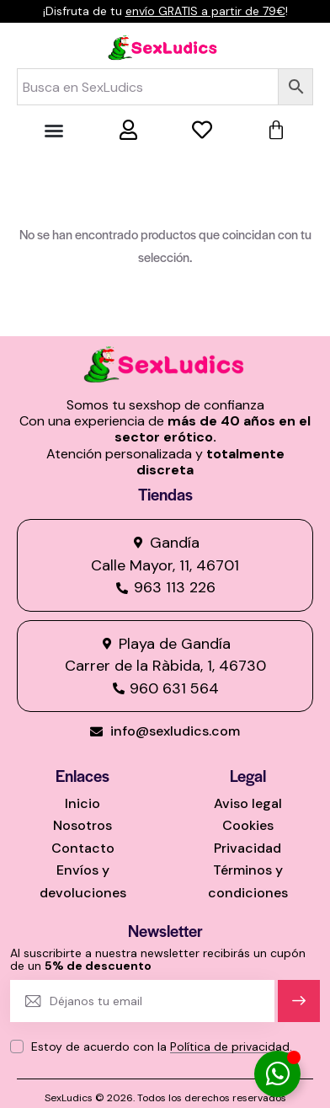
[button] (54, 130)
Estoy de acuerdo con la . (161, 1046)
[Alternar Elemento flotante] (277, 1074)
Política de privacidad (230, 1047)
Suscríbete (299, 1008)
